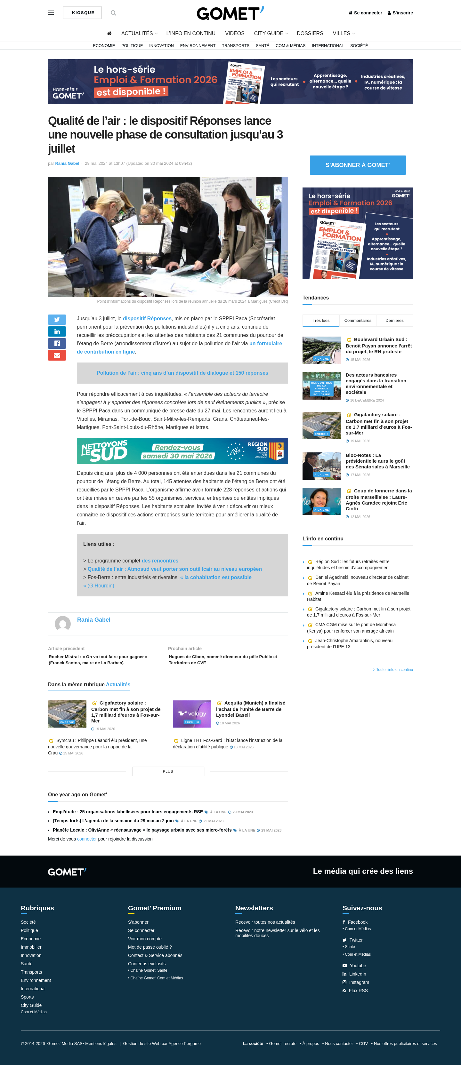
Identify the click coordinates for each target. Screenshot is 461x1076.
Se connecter (365, 12)
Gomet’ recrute (283, 1054)
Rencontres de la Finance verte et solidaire (322, 387)
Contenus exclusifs (147, 974)
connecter (87, 849)
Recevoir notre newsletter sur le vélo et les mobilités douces (277, 944)
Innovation (161, 46)
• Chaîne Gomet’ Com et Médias (155, 989)
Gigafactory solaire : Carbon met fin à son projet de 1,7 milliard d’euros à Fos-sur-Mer (126, 722)
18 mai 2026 (228, 734)
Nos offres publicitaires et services (405, 1054)
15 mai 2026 (71, 764)
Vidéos (234, 33)
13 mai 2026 (242, 758)
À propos (311, 1054)
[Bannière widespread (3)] (230, 81)
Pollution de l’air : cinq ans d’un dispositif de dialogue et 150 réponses (182, 373)
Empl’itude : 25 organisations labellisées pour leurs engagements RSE (128, 822)
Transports (235, 46)
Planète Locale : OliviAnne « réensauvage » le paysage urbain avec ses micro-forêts (142, 840)
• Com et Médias (357, 939)
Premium (192, 733)
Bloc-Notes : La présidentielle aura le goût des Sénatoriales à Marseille (378, 460)
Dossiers (310, 33)
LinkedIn (354, 984)
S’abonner (138, 933)
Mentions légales (101, 1054)
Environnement (198, 46)
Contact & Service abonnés (155, 966)
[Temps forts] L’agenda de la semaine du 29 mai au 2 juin (113, 831)
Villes (341, 33)
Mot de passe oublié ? (150, 957)
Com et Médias (34, 1023)
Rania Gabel (67, 163)
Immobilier (31, 957)
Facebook (355, 933)
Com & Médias (290, 46)
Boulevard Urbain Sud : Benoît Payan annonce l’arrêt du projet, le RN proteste (379, 345)
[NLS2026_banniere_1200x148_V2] (182, 450)
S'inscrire (400, 12)
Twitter (353, 950)
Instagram (356, 993)
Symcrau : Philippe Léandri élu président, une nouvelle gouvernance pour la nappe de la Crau (97, 757)
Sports (27, 1007)
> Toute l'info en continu (393, 669)
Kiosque (82, 12)
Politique (132, 46)
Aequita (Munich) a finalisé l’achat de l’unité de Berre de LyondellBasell (250, 720)
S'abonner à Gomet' (358, 165)
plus (168, 782)
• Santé (349, 957)
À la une (321, 356)
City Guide (268, 33)
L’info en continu (191, 33)
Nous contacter (339, 1054)
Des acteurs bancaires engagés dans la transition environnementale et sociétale (376, 383)
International (328, 46)
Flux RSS (355, 1001)
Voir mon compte (145, 949)
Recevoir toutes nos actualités (265, 933)
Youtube (354, 976)
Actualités (137, 33)
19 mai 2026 (103, 740)
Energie (67, 733)
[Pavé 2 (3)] (358, 232)
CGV (363, 1054)
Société (359, 46)
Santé (262, 46)
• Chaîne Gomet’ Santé (147, 981)
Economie (104, 46)
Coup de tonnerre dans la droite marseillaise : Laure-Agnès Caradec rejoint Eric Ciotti (379, 499)
